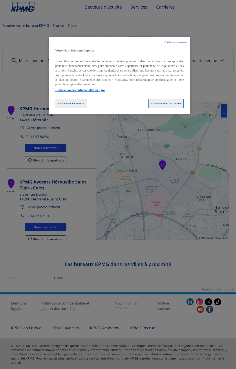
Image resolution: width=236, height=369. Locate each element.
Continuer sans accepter (176, 42)
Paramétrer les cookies (71, 103)
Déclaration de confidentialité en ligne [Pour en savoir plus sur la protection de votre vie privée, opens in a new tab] (80, 90)
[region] (119, 75)
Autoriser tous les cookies (166, 103)
